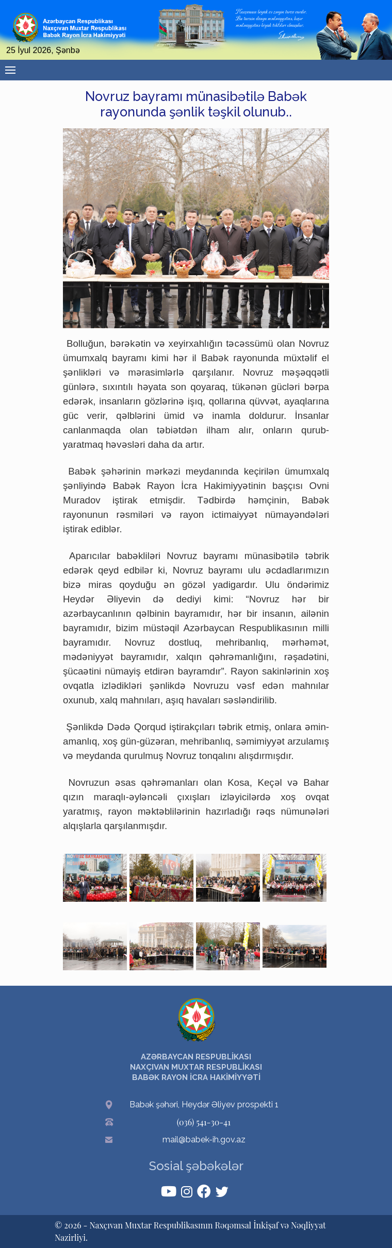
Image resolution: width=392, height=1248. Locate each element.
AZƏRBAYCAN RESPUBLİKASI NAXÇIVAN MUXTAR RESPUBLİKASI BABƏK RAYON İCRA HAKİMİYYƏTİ (196, 1067)
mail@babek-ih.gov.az (204, 1139)
